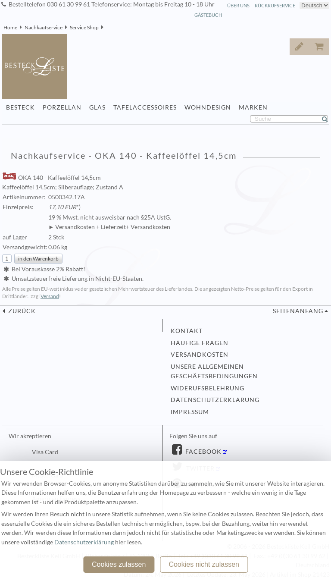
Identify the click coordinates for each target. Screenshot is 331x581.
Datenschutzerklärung (215, 399)
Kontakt (187, 330)
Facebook (203, 451)
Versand (50, 296)
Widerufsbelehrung (207, 388)
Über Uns (238, 5)
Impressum (190, 411)
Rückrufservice (275, 5)
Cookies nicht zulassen (204, 564)
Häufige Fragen (199, 342)
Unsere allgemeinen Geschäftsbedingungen (214, 371)
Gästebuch (208, 15)
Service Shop (84, 27)
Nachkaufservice (43, 27)
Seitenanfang (298, 311)
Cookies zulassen (119, 564)
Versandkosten (199, 354)
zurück (21, 311)
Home (10, 27)
